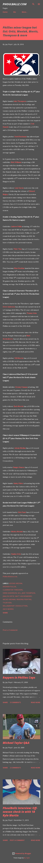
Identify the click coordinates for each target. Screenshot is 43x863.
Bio (14, 12)
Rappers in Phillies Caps (19, 677)
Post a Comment (10, 630)
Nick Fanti (22, 512)
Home (5, 12)
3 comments (15, 702)
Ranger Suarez (18, 467)
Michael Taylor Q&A (16, 743)
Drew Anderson (9, 307)
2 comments (15, 768)
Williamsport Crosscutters (15, 606)
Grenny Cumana (21, 387)
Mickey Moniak (17, 532)
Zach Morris (18, 406)
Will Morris (18, 358)
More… (24, 12)
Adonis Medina (20, 448)
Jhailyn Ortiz (16, 554)
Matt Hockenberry (23, 596)
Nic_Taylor (27, 858)
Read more (35, 702)
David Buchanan (20, 137)
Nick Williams (16, 162)
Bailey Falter (18, 483)
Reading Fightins (24, 599)
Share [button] (5, 613)
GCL (19, 593)
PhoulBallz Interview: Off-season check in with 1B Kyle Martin (20, 811)
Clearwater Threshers (13, 590)
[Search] (33, 4)
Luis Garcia (19, 188)
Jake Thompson (20, 101)
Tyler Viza (17, 249)
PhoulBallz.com (14, 4)
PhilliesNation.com (10, 576)
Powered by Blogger (21, 853)
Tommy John (32, 313)
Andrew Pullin (16, 226)
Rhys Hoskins (19, 268)
